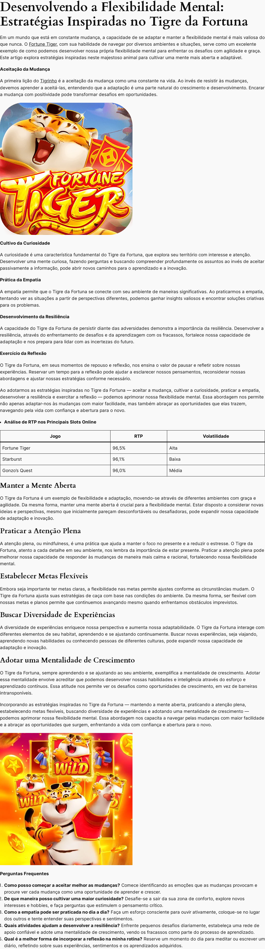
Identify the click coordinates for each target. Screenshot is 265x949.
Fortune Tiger (43, 44)
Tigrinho (48, 80)
